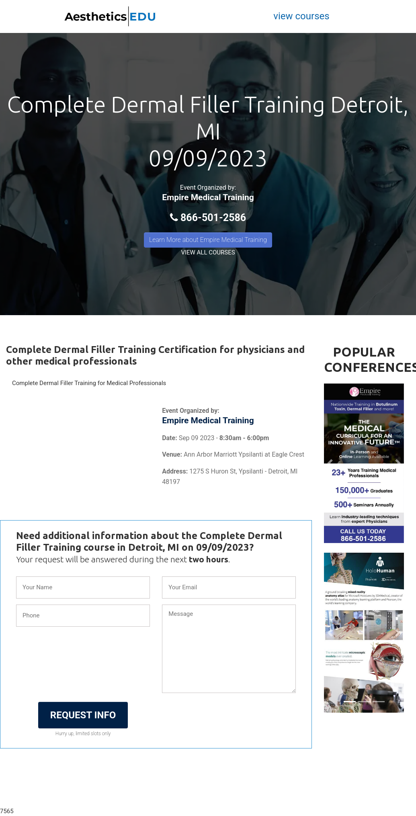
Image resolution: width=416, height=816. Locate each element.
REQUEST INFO (83, 715)
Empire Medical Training (208, 197)
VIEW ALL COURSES (208, 252)
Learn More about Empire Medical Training (208, 240)
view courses (301, 16)
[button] (330, 463)
